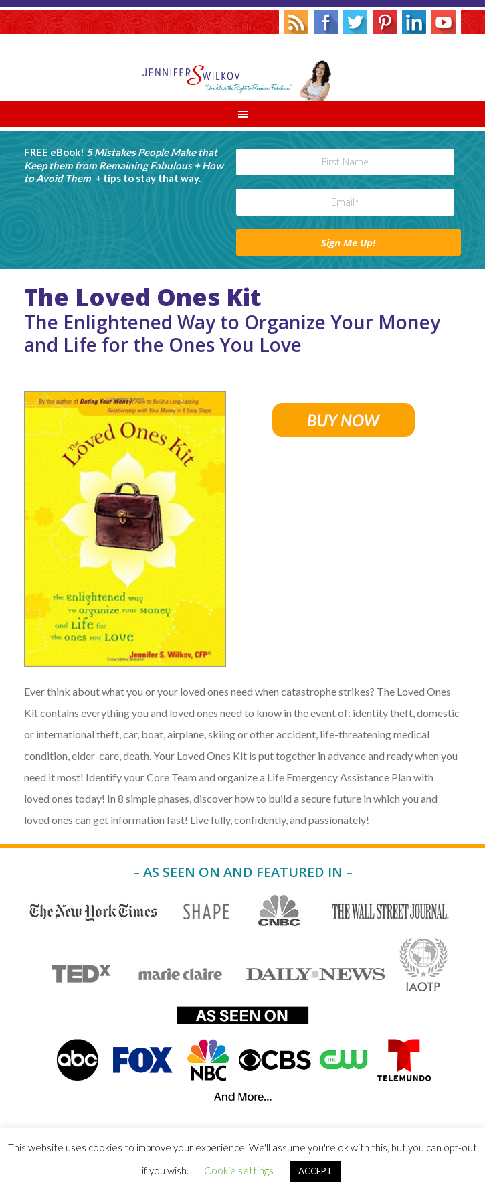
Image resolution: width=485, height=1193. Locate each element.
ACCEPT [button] (315, 1171)
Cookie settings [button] (239, 1170)
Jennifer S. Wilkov (242, 67)
